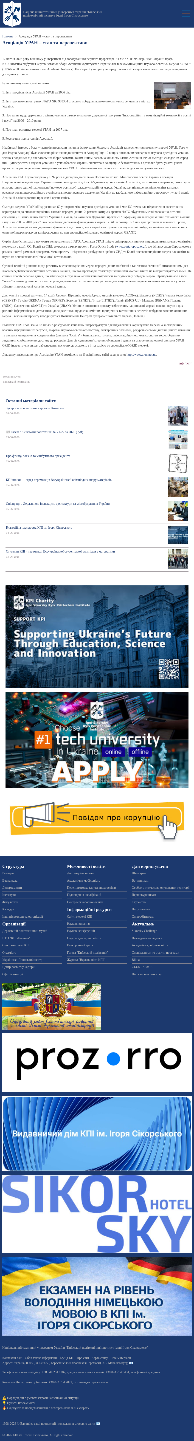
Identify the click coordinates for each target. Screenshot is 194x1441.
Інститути (9, 895)
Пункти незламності (21, 1403)
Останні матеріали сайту (31, 400)
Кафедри (8, 909)
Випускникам (141, 909)
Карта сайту (100, 1358)
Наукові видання (78, 923)
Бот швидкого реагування (91, 1382)
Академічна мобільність (83, 880)
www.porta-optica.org (130, 246)
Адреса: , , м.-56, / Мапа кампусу (64, 1363)
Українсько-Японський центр (22, 960)
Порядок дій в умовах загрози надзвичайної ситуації (43, 1398)
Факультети (10, 902)
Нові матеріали (120, 1358)
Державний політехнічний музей (24, 931)
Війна (136, 960)
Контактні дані (12, 1358)
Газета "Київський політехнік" (88, 952)
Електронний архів (80, 945)
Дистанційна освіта (80, 873)
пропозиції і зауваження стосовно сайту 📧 (70, 1423)
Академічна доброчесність (150, 945)
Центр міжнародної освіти (85, 902)
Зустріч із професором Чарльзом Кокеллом (35, 408)
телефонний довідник (145, 1372)
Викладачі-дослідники (147, 938)
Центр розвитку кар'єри (18, 967)
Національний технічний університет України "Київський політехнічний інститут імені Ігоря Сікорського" (62, 13)
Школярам (139, 873)
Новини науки (12, 376)
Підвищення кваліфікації (84, 895)
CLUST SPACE (142, 967)
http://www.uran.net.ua (141, 354)
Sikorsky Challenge (144, 931)
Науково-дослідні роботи (84, 938)
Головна (7, 36)
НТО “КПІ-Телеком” (16, 938)
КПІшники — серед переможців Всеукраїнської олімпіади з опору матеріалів (59, 480)
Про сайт (83, 1358)
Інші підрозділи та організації (22, 916)
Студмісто (9, 952)
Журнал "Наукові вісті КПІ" (86, 960)
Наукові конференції (81, 931)
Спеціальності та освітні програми (155, 952)
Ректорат (8, 873)
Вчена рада (9, 880)
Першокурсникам (144, 895)
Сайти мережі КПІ (79, 916)
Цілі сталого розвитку (147, 974)
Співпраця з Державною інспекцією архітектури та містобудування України (58, 503)
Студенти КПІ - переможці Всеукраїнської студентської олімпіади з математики (60, 551)
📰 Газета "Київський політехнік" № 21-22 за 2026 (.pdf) (44, 432)
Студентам (139, 902)
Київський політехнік (16, 381)
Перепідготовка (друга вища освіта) (91, 887)
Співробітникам (143, 916)
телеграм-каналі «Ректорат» (70, 1408)
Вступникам (140, 880)
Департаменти (12, 887)
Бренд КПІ (67, 1358)
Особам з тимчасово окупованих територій (161, 887)
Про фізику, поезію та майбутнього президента (38, 456)
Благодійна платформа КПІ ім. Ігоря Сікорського (39, 527)
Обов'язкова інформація (41, 1358)
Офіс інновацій (12, 974)
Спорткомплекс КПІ (16, 945)
